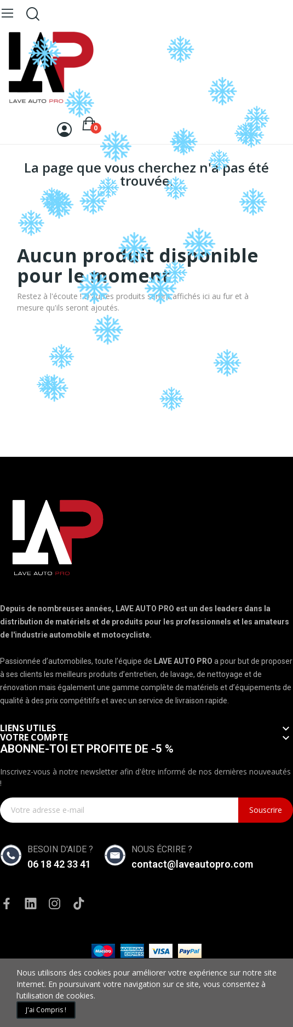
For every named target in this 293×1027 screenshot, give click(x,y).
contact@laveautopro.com (192, 864)
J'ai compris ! (46, 1009)
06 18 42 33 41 (59, 864)
